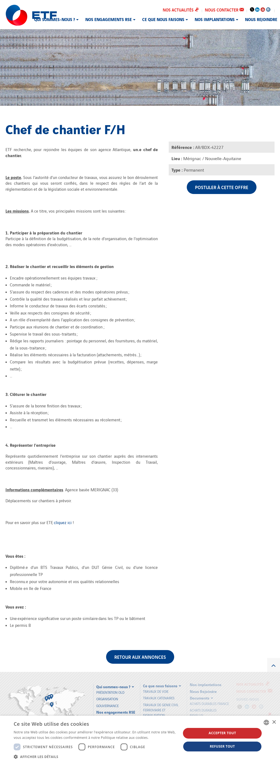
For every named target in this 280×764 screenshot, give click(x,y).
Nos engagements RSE (108, 19)
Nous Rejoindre (261, 19)
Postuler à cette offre (221, 187)
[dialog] (140, 740)
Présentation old (110, 689)
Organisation (107, 696)
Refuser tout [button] (222, 746)
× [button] (274, 722)
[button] (95, 756)
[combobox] (266, 722)
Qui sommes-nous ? (54, 19)
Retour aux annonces (140, 656)
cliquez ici (63, 522)
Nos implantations (215, 19)
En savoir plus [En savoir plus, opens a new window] (161, 737)
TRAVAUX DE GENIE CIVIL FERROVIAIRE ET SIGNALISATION (161, 707)
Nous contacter (224, 10)
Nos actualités (181, 10)
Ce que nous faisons (163, 19)
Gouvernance (107, 703)
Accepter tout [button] (222, 733)
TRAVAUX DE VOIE (155, 689)
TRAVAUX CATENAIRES (158, 695)
